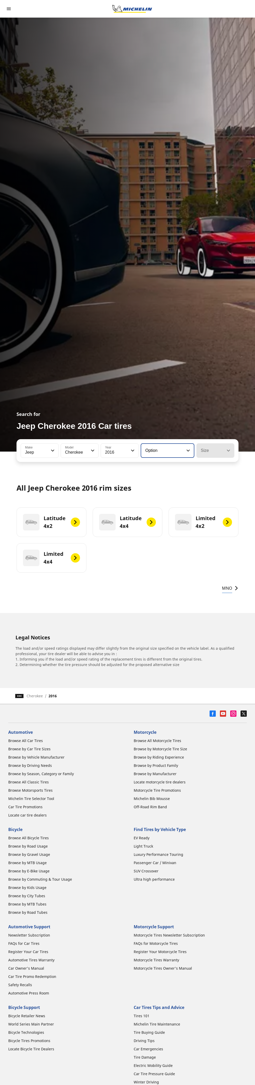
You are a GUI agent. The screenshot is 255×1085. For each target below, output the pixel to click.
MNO (230, 588)
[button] (52, 450)
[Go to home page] (132, 8)
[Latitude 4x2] (51, 522)
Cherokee (35, 695)
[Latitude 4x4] (128, 522)
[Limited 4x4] (51, 558)
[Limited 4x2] (203, 522)
